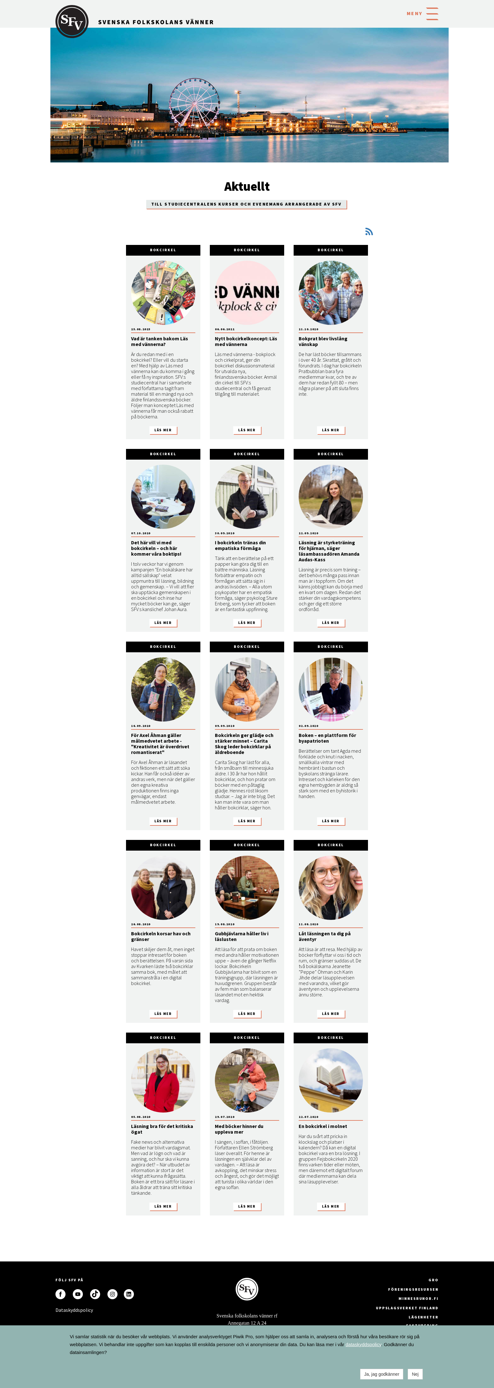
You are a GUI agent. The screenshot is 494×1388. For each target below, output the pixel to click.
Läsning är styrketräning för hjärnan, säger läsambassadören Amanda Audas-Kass (329, 551)
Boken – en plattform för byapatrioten (327, 738)
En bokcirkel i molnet (323, 1126)
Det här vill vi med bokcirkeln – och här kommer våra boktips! (156, 548)
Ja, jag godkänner (381, 1374)
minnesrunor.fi (419, 1298)
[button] (432, 13)
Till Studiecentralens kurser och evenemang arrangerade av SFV (246, 204)
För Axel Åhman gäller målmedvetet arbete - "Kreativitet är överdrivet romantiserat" (160, 743)
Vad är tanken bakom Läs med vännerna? (159, 341)
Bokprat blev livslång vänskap (323, 341)
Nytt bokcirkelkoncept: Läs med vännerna (246, 341)
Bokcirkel (163, 249)
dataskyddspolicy (363, 1344)
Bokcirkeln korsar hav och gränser (161, 936)
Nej (415, 1374)
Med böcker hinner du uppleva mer (239, 1129)
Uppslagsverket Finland (407, 1308)
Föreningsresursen (413, 1289)
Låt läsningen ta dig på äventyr (325, 936)
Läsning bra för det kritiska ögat (162, 1129)
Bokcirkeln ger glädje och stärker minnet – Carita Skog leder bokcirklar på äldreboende (244, 743)
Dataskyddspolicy (60, 1310)
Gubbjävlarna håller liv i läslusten (241, 936)
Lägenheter (424, 1317)
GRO (433, 1280)
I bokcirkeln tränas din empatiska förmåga (240, 545)
